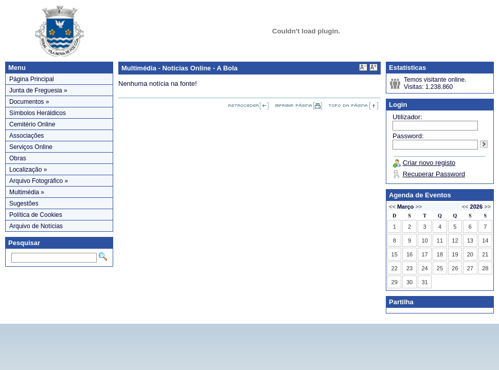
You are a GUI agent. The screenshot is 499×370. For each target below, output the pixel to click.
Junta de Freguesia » (38, 90)
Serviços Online (30, 147)
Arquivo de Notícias (36, 226)
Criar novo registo (429, 162)
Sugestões (24, 203)
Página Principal (31, 79)
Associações (26, 135)
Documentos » (29, 101)
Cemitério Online (32, 124)
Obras (17, 158)
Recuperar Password (434, 174)
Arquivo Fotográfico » (38, 180)
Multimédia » (26, 192)
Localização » (28, 169)
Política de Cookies (35, 214)
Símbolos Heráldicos (37, 113)
